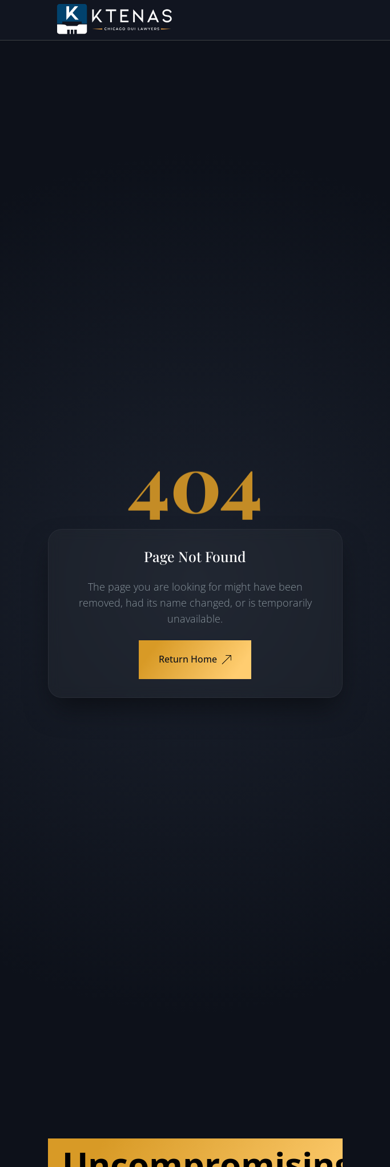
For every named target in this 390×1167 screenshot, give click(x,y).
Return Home (195, 659)
